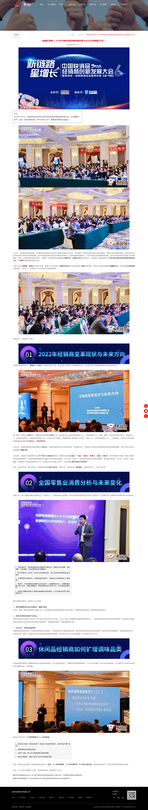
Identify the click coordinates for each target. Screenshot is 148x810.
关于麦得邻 (52, 4)
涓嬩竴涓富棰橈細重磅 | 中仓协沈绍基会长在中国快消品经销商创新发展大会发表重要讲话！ (41, 778)
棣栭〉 (73, 34)
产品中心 (62, 4)
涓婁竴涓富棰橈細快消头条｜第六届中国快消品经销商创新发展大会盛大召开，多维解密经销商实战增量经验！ (47, 775)
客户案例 (103, 4)
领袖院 (113, 4)
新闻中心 (82, 4)
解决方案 (72, 4)
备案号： (120, 807)
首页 (41, 4)
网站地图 (15, 807)
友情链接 (28, 807)
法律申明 (21, 807)
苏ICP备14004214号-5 (129, 807)
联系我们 (124, 4)
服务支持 (93, 4)
